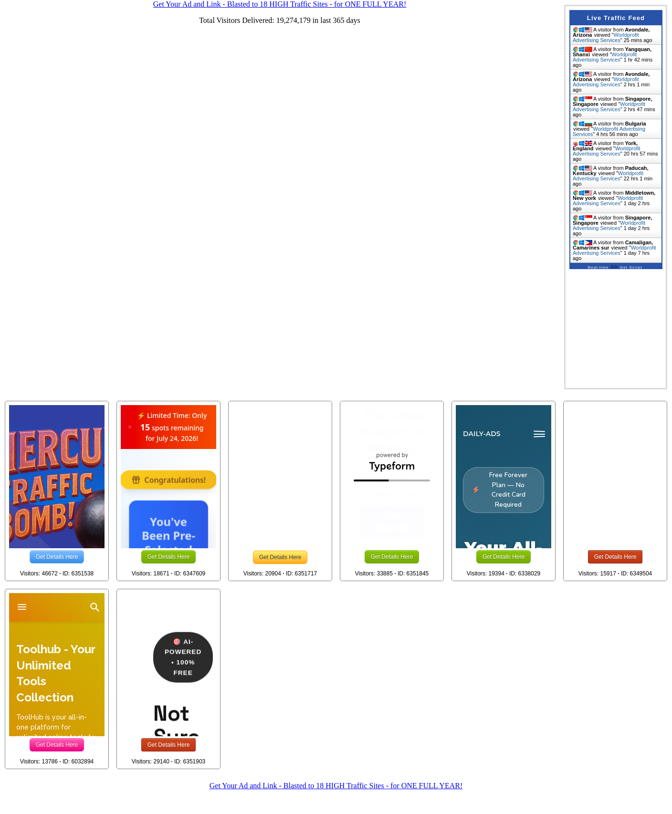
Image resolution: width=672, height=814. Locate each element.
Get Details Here (57, 556)
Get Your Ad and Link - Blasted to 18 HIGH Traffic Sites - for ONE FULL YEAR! (336, 786)
